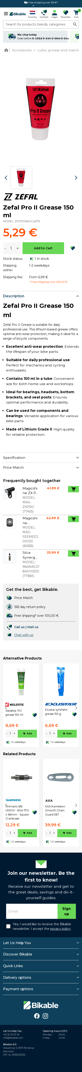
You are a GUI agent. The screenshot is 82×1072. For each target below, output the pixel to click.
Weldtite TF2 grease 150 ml (14, 712)
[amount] (10, 733)
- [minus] (6, 733)
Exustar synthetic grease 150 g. (56, 711)
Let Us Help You (17, 943)
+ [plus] (14, 733)
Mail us (32, 627)
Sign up (66, 911)
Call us (19, 627)
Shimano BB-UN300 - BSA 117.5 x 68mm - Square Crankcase (17, 812)
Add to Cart (43, 248)
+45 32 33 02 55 (11, 1034)
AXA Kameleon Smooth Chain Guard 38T (55, 810)
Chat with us (23, 635)
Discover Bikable (17, 954)
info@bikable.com (13, 1037)
